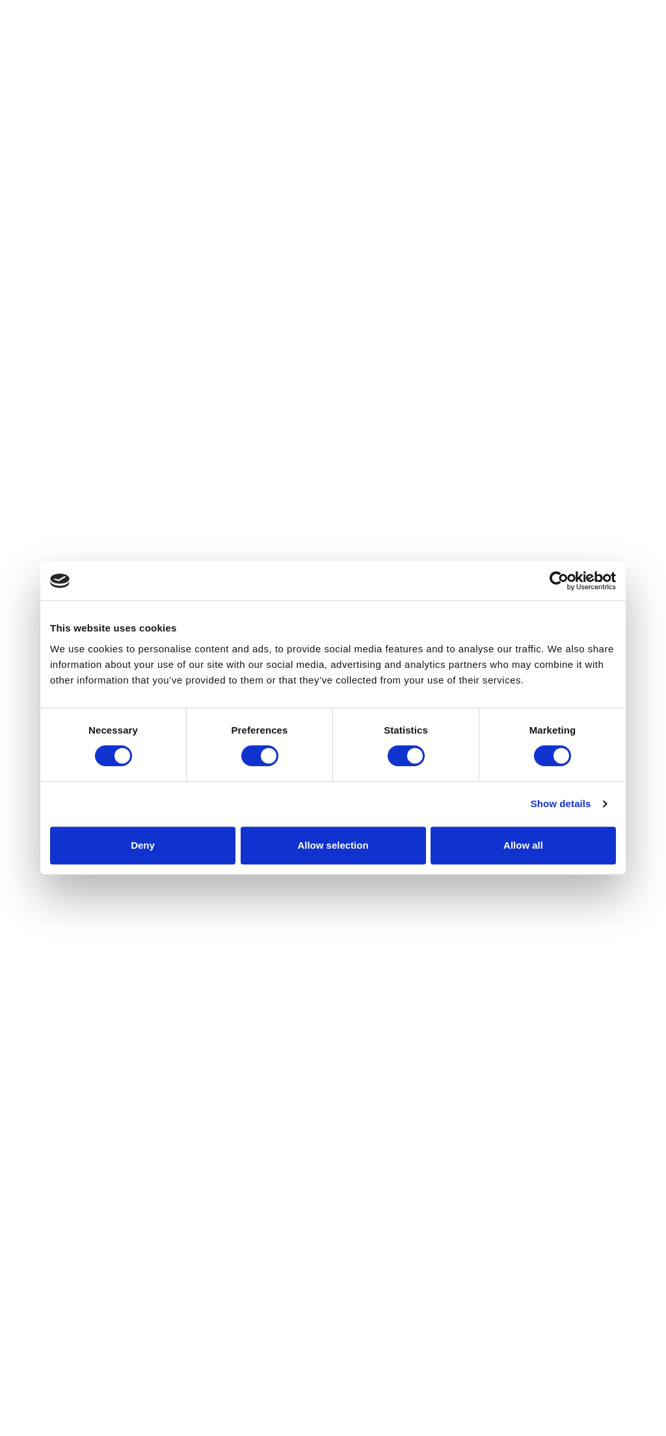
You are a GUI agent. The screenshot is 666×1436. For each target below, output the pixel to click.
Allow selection (332, 845)
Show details (561, 803)
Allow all (523, 845)
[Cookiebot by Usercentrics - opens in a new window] (559, 581)
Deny (143, 845)
